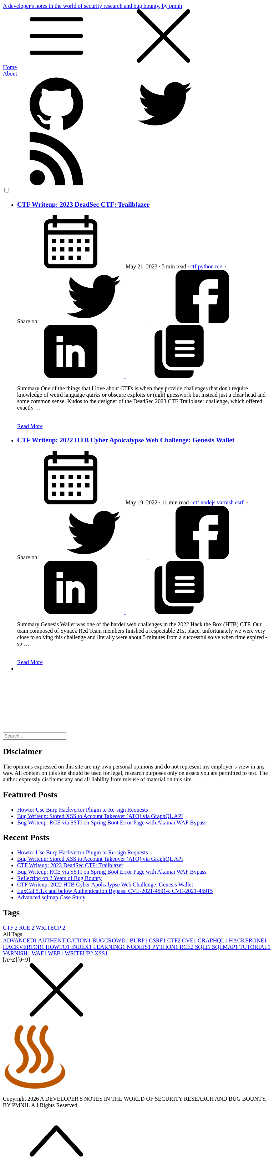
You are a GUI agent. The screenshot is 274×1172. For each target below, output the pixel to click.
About (10, 74)
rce (219, 266)
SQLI (203, 947)
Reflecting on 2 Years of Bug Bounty (59, 878)
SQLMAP (225, 947)
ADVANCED (20, 940)
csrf (240, 502)
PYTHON (165, 947)
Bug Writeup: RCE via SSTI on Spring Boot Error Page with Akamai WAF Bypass (112, 822)
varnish (226, 502)
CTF (11, 928)
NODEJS (139, 947)
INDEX (82, 947)
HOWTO (58, 947)
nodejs (209, 502)
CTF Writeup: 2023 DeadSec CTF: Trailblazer (83, 204)
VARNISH (17, 953)
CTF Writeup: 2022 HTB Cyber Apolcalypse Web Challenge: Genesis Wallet (125, 440)
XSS (101, 953)
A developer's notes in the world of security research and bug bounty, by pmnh (137, 33)
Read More (30, 426)
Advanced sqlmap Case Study (51, 897)
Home (10, 67)
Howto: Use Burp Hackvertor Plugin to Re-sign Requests (82, 810)
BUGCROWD (111, 940)
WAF (40, 953)
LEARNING (110, 947)
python (206, 266)
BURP (139, 940)
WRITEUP (50, 928)
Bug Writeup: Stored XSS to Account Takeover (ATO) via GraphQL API (100, 816)
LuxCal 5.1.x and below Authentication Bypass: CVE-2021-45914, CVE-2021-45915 (115, 891)
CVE (190, 940)
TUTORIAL (255, 947)
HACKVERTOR (24, 947)
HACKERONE (248, 940)
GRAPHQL (213, 940)
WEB (56, 953)
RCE (27, 928)
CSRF (158, 940)
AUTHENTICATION (65, 940)
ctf (194, 266)
